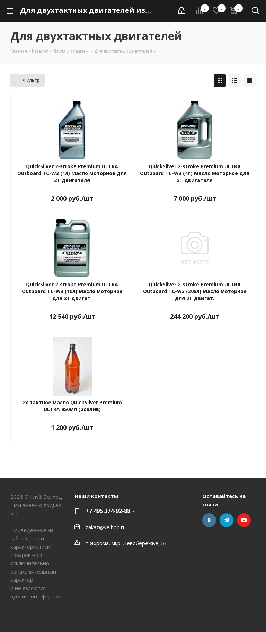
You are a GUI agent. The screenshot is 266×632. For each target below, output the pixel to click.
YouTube (244, 520)
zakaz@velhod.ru (106, 527)
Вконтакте (209, 520)
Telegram (226, 520)
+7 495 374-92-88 (108, 511)
